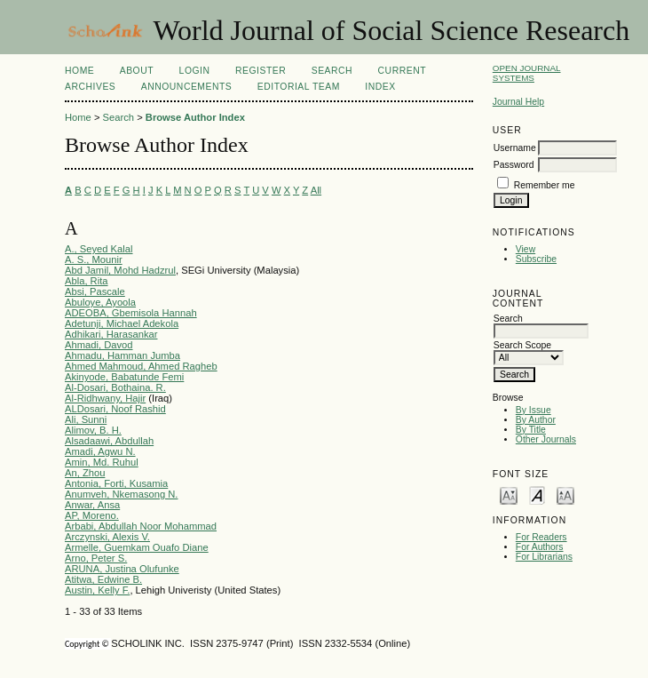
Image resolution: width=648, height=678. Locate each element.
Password (514, 165)
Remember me (544, 185)
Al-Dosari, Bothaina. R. (115, 387)
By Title (531, 430)
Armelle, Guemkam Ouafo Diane (137, 547)
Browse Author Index (195, 117)
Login (194, 71)
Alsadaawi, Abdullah (109, 440)
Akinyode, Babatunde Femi (124, 376)
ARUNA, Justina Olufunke (122, 568)
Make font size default (537, 494)
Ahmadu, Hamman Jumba (122, 355)
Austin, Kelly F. (97, 590)
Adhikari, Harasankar (111, 334)
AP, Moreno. (92, 515)
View (525, 249)
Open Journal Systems (527, 73)
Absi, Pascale (95, 291)
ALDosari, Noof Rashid (115, 408)
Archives (90, 87)
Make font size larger (565, 494)
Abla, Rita (86, 280)
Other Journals (546, 439)
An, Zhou (85, 472)
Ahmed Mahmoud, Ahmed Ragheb (141, 366)
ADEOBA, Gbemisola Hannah (131, 312)
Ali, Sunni (86, 419)
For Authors (540, 547)
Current (402, 71)
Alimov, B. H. (93, 430)
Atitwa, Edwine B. (103, 579)
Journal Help (518, 102)
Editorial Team (298, 87)
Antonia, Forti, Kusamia (116, 483)
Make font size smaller (509, 494)
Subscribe (536, 259)
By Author (536, 420)
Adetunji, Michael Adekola (121, 323)
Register (260, 71)
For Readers (541, 537)
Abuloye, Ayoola (100, 302)
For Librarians (544, 557)
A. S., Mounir (93, 259)
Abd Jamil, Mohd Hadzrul (120, 270)
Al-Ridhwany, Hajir (105, 398)
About (137, 71)
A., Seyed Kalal (99, 248)
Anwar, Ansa (92, 504)
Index (380, 87)
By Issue (533, 410)
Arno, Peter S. (96, 558)
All (316, 190)
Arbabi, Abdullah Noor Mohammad (141, 526)
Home (79, 71)
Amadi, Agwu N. (100, 451)
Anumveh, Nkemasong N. (121, 494)
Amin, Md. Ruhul (101, 462)
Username (515, 148)
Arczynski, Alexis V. (107, 536)
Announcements (187, 87)
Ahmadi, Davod (99, 344)
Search (332, 71)
